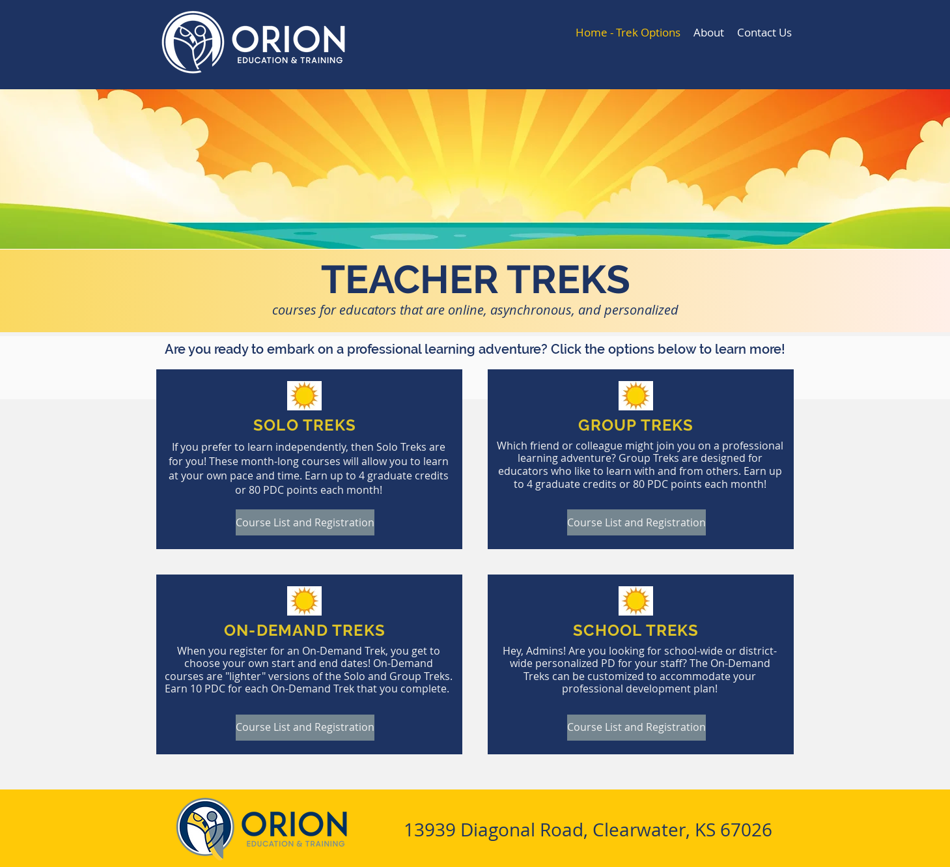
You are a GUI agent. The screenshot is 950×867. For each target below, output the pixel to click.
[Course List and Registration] (305, 522)
